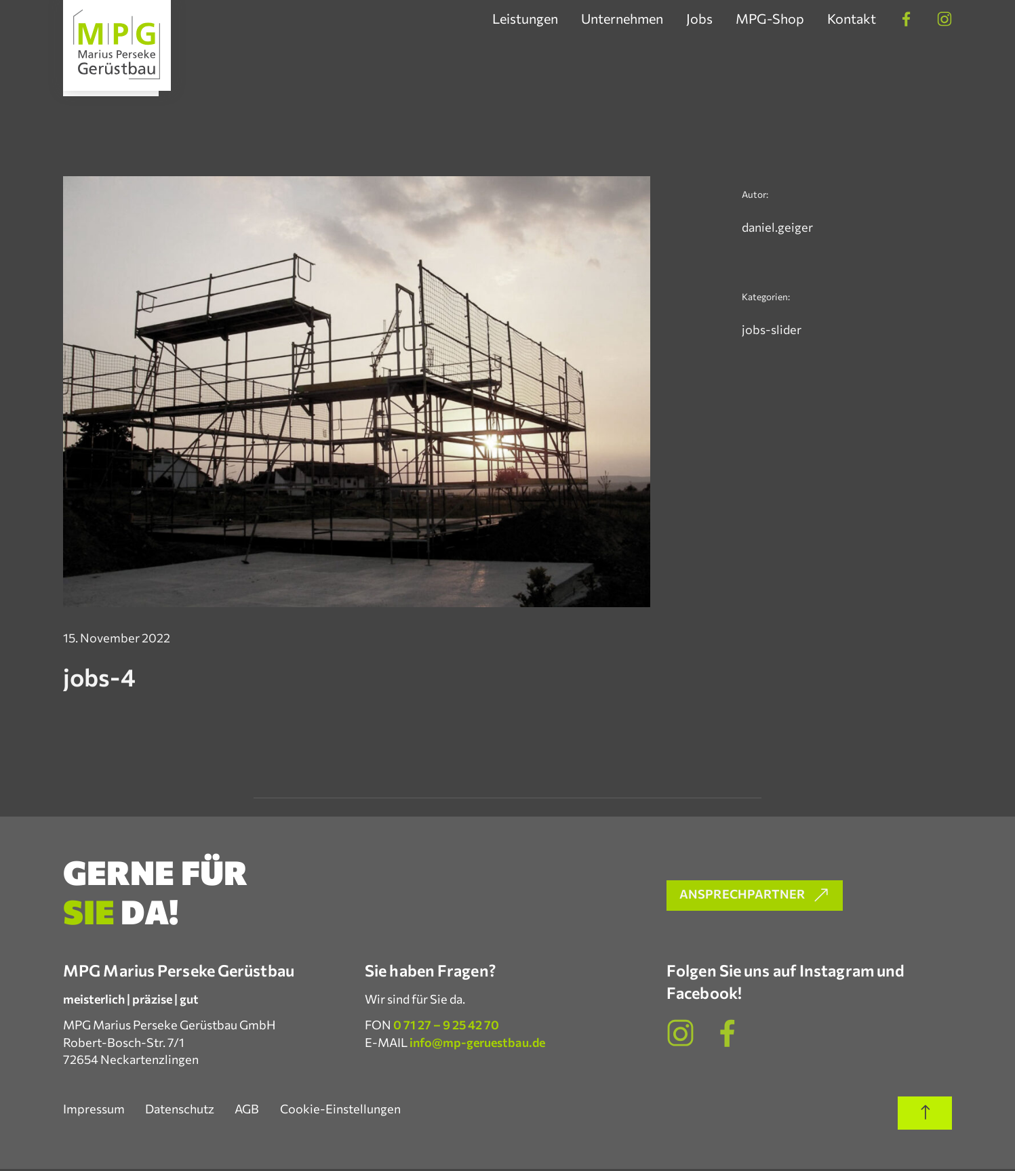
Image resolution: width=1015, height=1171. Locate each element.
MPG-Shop (770, 19)
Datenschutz (181, 1110)
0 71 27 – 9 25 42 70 (446, 1027)
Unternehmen (622, 19)
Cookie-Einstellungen (343, 1110)
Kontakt (851, 19)
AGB (249, 1110)
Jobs (699, 19)
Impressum (94, 1110)
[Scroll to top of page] (925, 1115)
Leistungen (525, 19)
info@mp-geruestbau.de (477, 1044)
